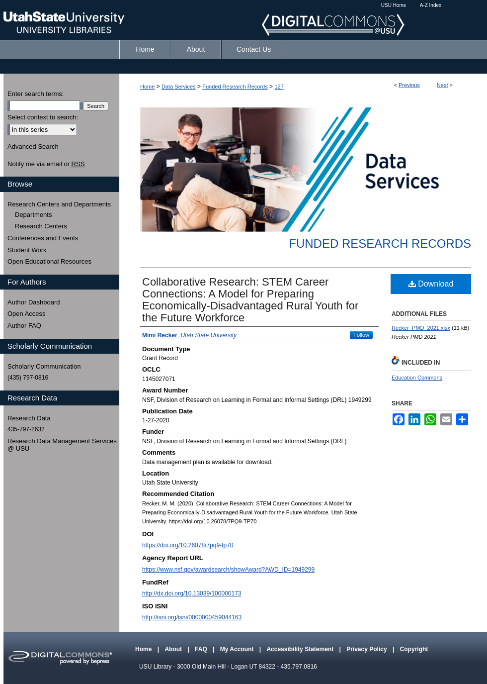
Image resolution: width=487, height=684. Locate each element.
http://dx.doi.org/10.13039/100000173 (192, 593)
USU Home (393, 5)
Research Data (29, 418)
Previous (409, 85)
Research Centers (41, 226)
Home (147, 87)
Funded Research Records (234, 87)
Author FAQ (24, 325)
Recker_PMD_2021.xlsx (421, 328)
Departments (33, 214)
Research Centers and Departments (59, 204)
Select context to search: (42, 117)
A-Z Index (430, 5)
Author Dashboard (33, 302)
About (173, 649)
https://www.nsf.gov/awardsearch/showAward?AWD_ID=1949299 (228, 569)
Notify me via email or (45, 164)
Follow (361, 335)
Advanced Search (33, 146)
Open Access (26, 313)
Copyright (414, 649)
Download (431, 284)
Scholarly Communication (44, 366)
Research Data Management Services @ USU (62, 445)
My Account (237, 649)
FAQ (202, 649)
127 (278, 87)
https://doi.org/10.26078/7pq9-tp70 (187, 545)
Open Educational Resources (49, 261)
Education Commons (417, 378)
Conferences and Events (42, 238)
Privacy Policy (367, 649)
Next (442, 85)
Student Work (27, 250)
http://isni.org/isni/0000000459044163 (192, 617)
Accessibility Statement (300, 649)
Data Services (178, 87)
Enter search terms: (35, 94)
